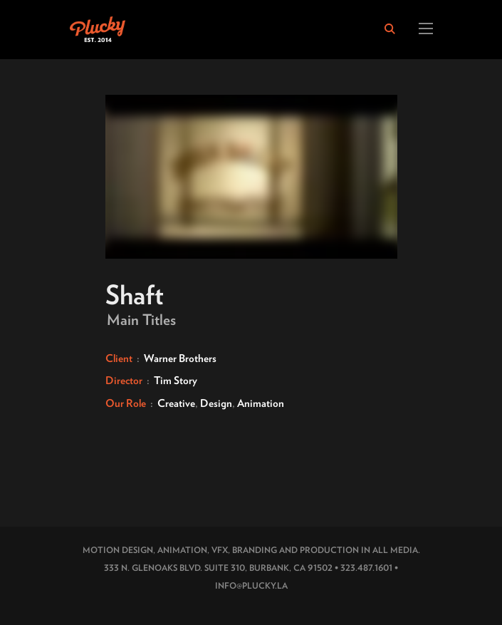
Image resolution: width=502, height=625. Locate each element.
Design (216, 403)
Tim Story (175, 380)
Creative (176, 403)
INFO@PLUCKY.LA (251, 585)
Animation (260, 403)
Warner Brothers (180, 358)
